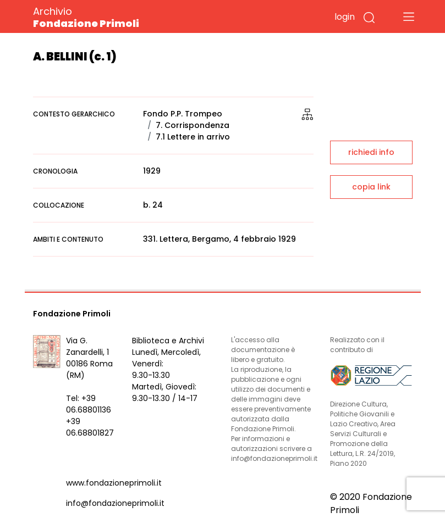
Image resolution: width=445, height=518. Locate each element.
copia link (371, 186)
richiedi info (371, 152)
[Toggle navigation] (409, 16)
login (344, 16)
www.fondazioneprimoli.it (114, 482)
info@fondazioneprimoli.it (115, 503)
